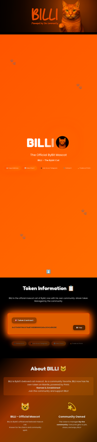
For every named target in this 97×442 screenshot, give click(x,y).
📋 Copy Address (13, 171)
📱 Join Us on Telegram (49, 171)
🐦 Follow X (67, 171)
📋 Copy (79, 335)
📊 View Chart (30, 171)
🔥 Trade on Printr (83, 171)
